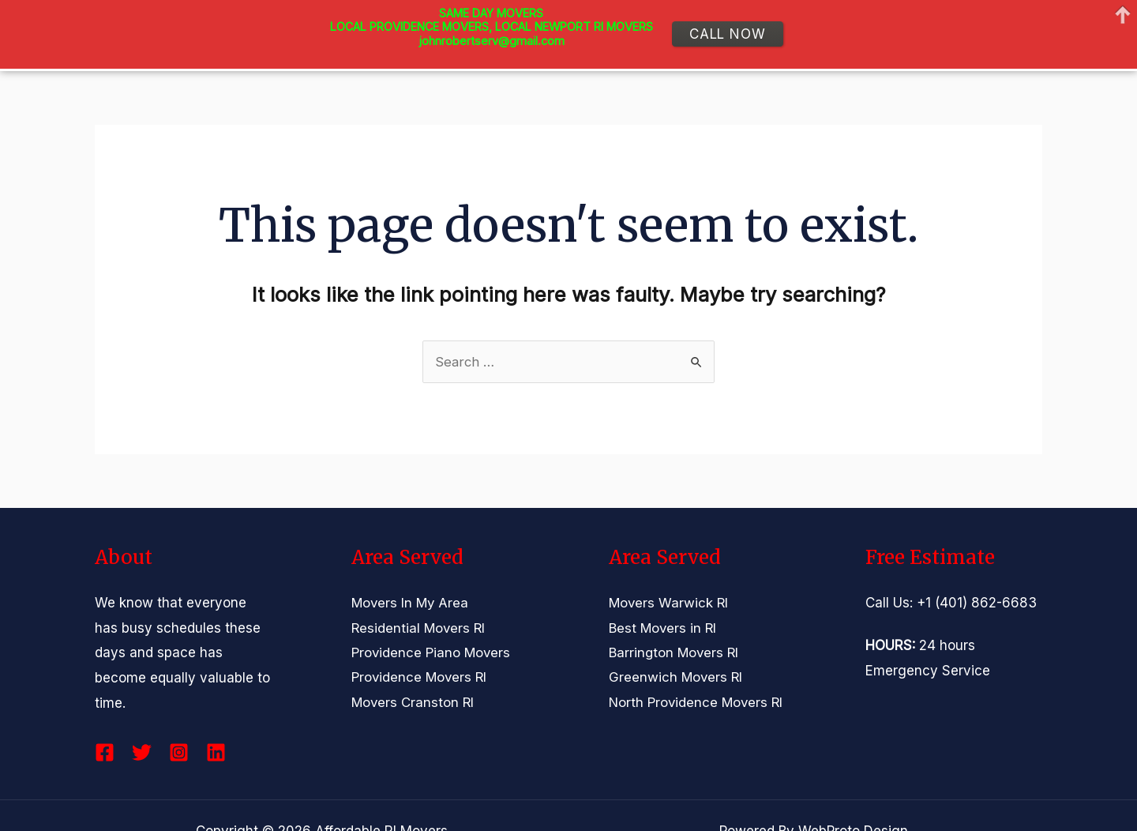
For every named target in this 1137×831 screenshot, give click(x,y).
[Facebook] (104, 752)
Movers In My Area (411, 603)
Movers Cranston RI (413, 703)
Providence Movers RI (420, 678)
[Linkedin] (216, 752)
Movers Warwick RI (669, 603)
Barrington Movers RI (675, 652)
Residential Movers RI (419, 628)
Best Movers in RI (664, 628)
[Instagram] (179, 752)
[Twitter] (142, 752)
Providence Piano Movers (431, 652)
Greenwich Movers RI (677, 678)
